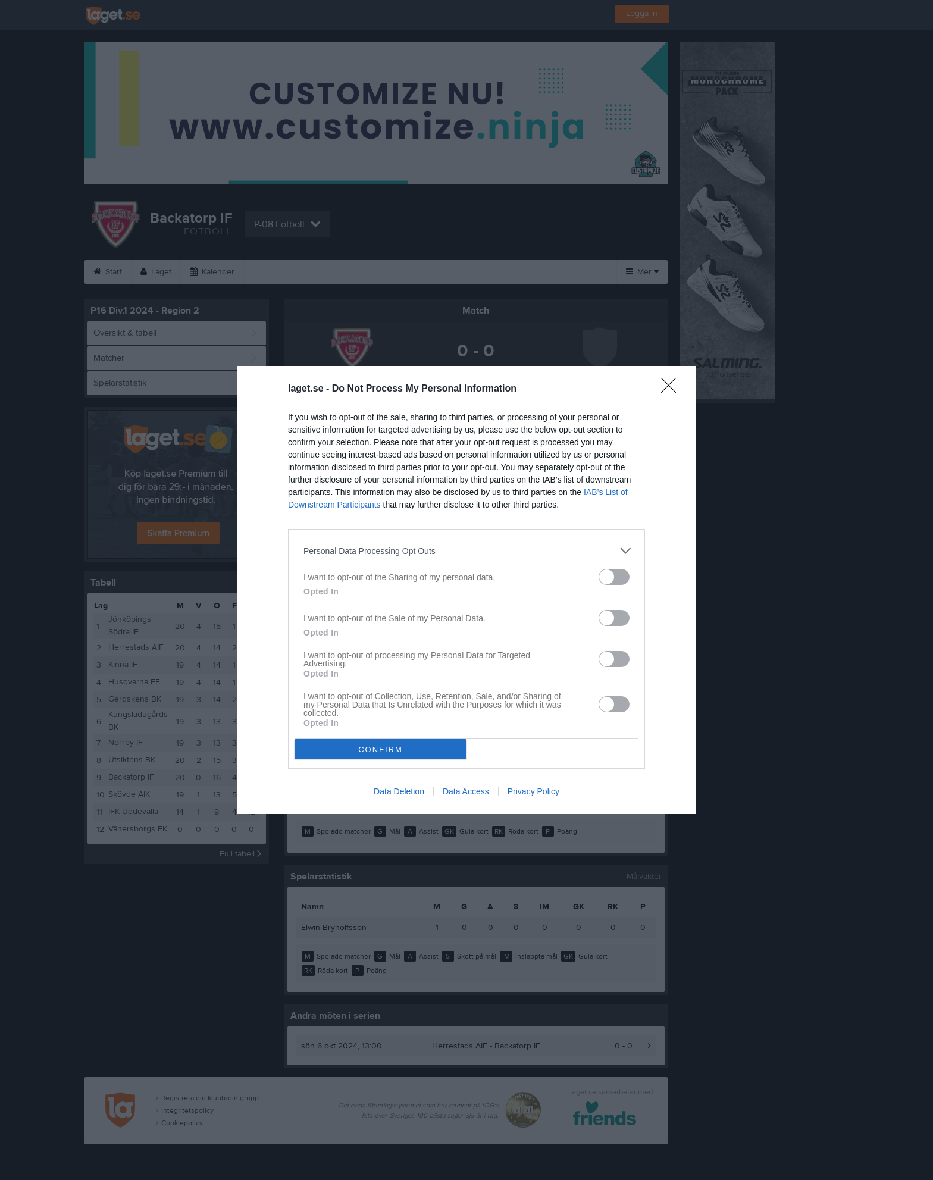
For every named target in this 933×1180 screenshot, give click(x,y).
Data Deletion (399, 791)
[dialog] (466, 590)
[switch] (614, 577)
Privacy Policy (533, 791)
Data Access (466, 791)
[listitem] (466, 550)
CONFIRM (380, 749)
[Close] (672, 389)
